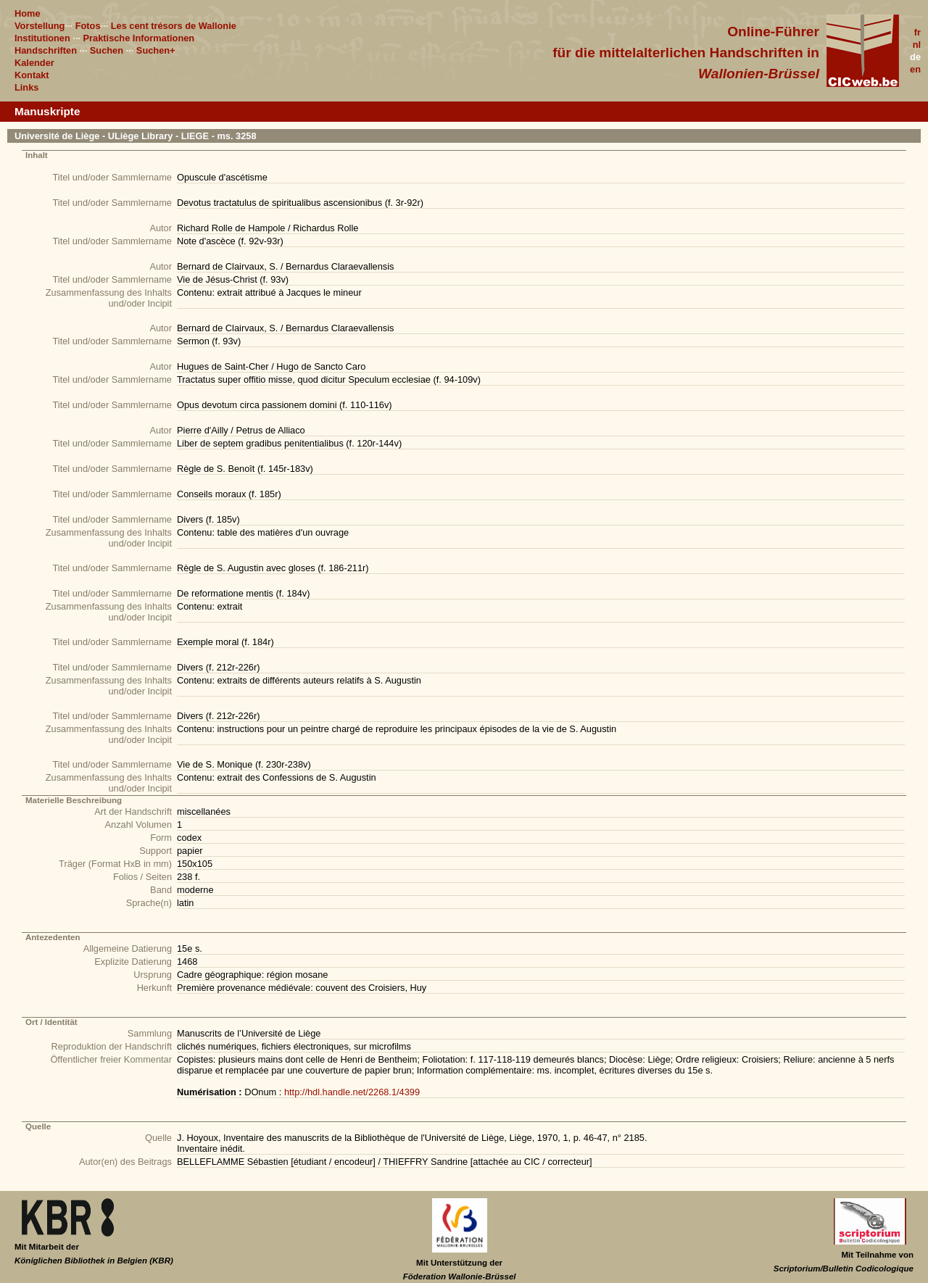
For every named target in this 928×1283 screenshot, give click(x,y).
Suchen (106, 50)
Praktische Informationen (139, 38)
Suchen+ (155, 50)
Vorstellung (39, 25)
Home (27, 13)
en (915, 69)
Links (26, 87)
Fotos (88, 25)
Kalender (34, 62)
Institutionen (42, 38)
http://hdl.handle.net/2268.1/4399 (352, 1092)
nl (917, 44)
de (915, 56)
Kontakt (31, 75)
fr (917, 32)
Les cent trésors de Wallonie (173, 25)
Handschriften (45, 50)
